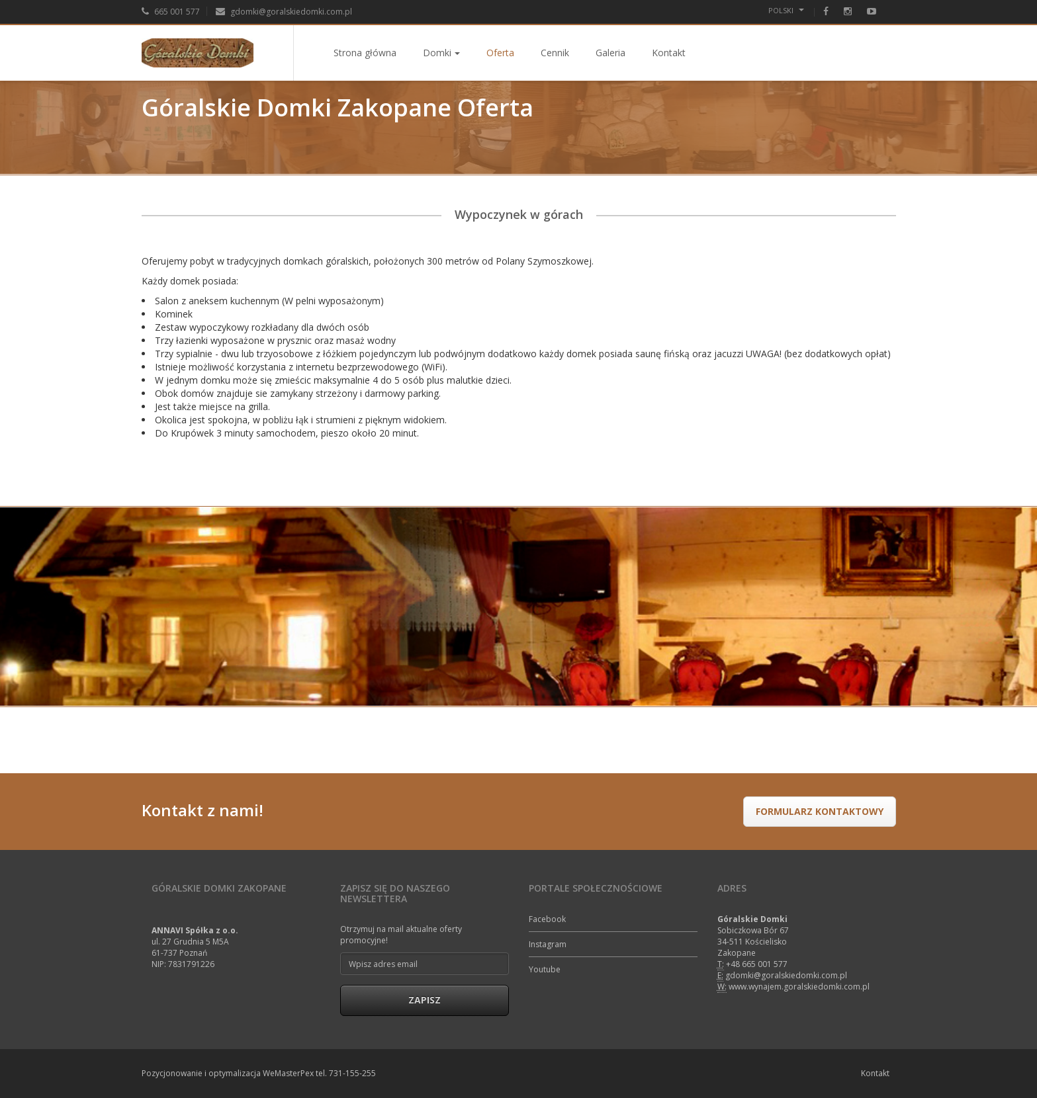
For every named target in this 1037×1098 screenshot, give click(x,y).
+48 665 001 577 (757, 964)
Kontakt (669, 52)
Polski (786, 10)
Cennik (555, 52)
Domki (441, 52)
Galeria (610, 52)
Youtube (545, 969)
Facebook (547, 919)
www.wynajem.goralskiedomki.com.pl (799, 986)
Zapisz (424, 999)
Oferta (500, 52)
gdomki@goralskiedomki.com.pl (284, 11)
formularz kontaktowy (819, 811)
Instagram (547, 944)
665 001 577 (171, 11)
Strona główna (365, 52)
